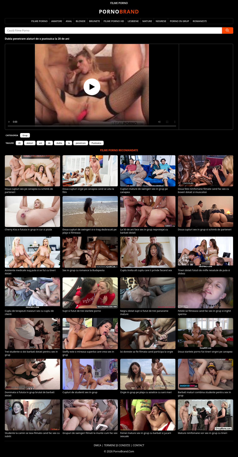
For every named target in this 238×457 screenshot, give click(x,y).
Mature (147, 21)
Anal (69, 21)
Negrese (161, 21)
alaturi (30, 143)
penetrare (81, 143)
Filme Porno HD (114, 21)
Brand (119, 11)
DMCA (97, 445)
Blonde (80, 21)
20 (19, 143)
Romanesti (200, 21)
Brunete (94, 21)
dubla (59, 143)
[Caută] (227, 30)
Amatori (56, 21)
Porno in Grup (179, 21)
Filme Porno (39, 21)
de (49, 143)
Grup (24, 135)
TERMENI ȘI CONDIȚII (117, 445)
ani (40, 143)
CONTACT (138, 445)
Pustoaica (96, 143)
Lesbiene (133, 21)
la (69, 143)
